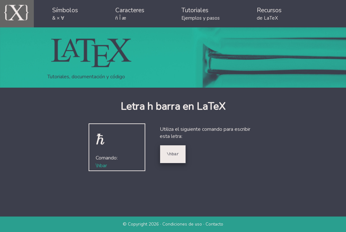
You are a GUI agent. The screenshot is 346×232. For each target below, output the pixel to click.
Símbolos (65, 13)
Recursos (269, 13)
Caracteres (129, 13)
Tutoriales (200, 13)
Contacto (214, 224)
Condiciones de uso (182, 224)
